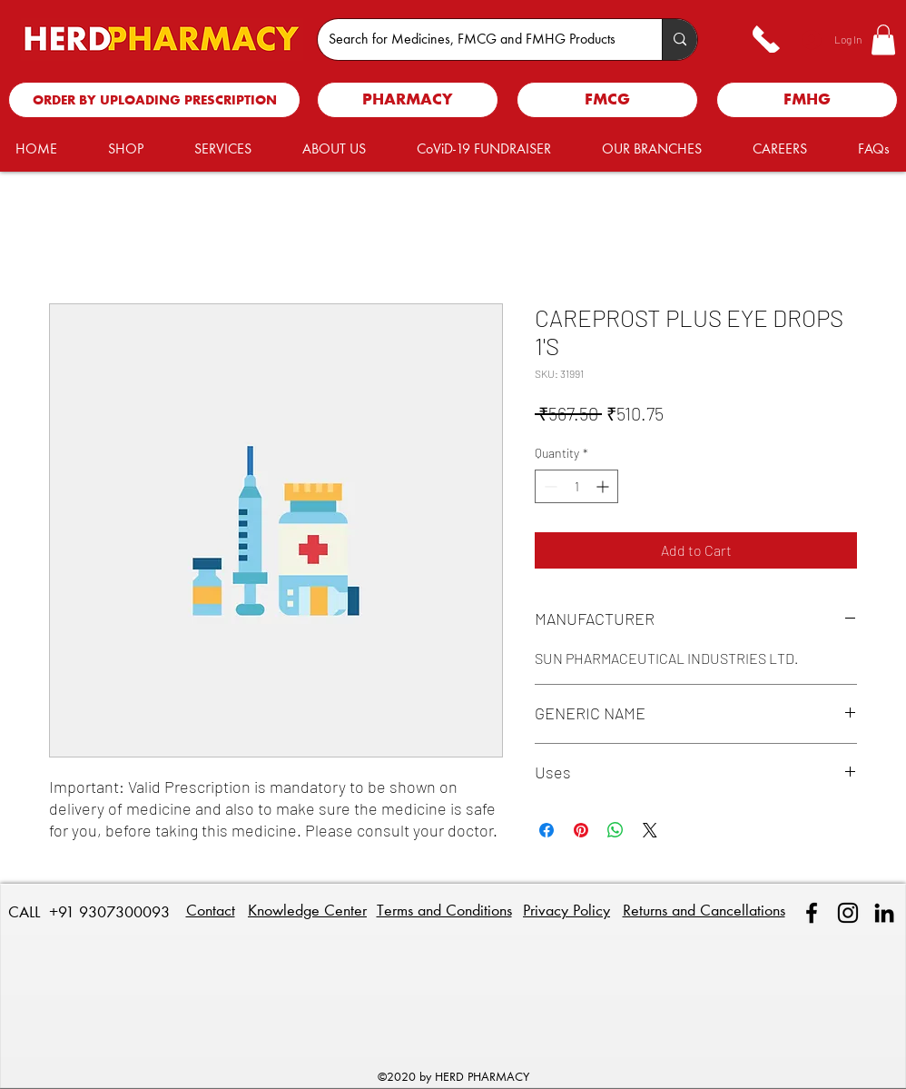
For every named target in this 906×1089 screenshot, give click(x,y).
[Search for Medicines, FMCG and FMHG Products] (476, 39)
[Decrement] (548, 486)
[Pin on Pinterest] (581, 830)
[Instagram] (848, 912)
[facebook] (811, 912)
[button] (883, 39)
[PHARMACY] (407, 100)
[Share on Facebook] (546, 830)
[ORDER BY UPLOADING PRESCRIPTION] (154, 100)
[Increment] (604, 486)
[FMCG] (607, 100)
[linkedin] (884, 912)
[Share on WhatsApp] (615, 830)
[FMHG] (807, 100)
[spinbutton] (576, 486)
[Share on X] (650, 830)
